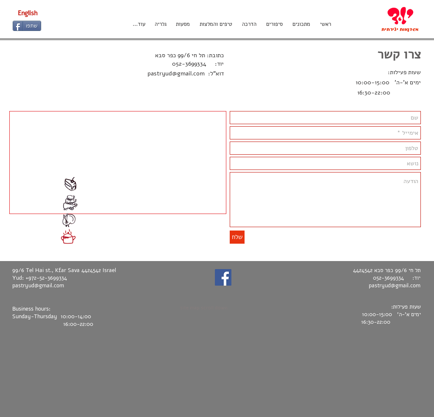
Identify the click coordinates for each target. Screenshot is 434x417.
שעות (413, 72)
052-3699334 (189, 64)
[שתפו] (27, 26)
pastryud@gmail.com (176, 74)
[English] (27, 13)
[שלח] (237, 237)
